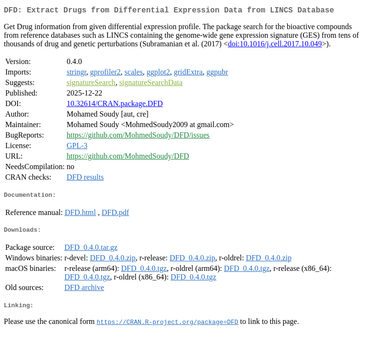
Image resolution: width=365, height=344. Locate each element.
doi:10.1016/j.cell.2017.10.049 (275, 46)
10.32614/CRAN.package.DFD (114, 105)
